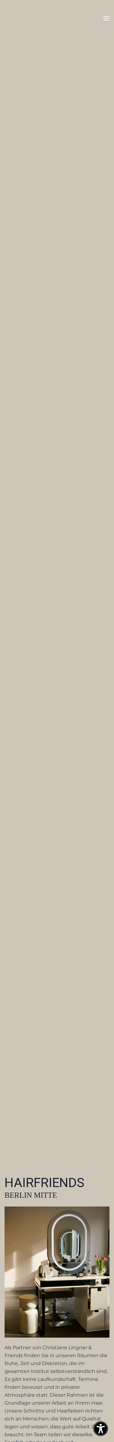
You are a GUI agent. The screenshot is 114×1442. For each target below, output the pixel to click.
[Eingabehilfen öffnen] (100, 1428)
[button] (106, 18)
